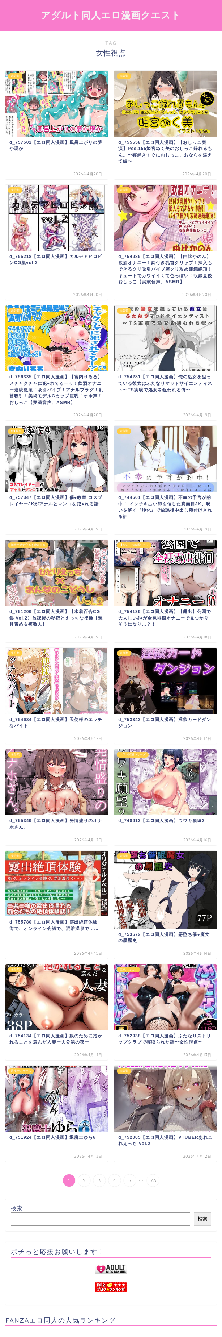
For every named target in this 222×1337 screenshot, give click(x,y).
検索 (16, 1208)
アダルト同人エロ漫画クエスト (111, 15)
